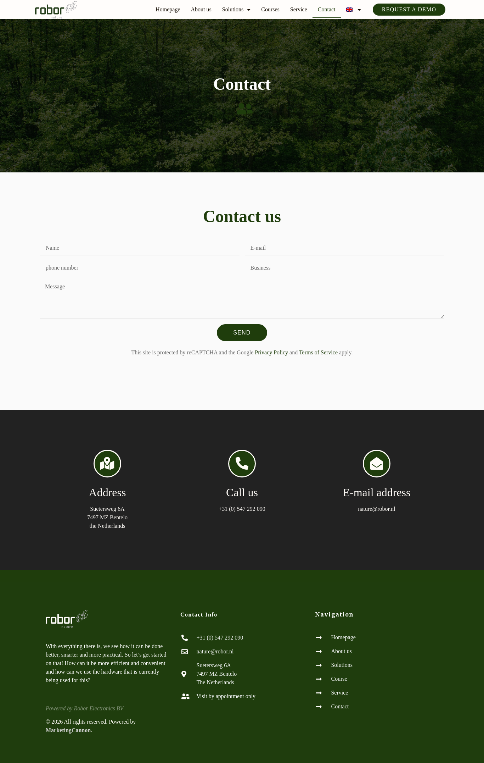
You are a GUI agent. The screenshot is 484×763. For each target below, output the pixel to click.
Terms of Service (318, 352)
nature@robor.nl (376, 509)
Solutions (236, 9)
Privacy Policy (271, 352)
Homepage (168, 9)
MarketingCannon (68, 730)
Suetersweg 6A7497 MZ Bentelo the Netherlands (107, 517)
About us (201, 9)
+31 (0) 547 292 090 (242, 509)
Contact (327, 9)
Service (298, 9)
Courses (270, 9)
